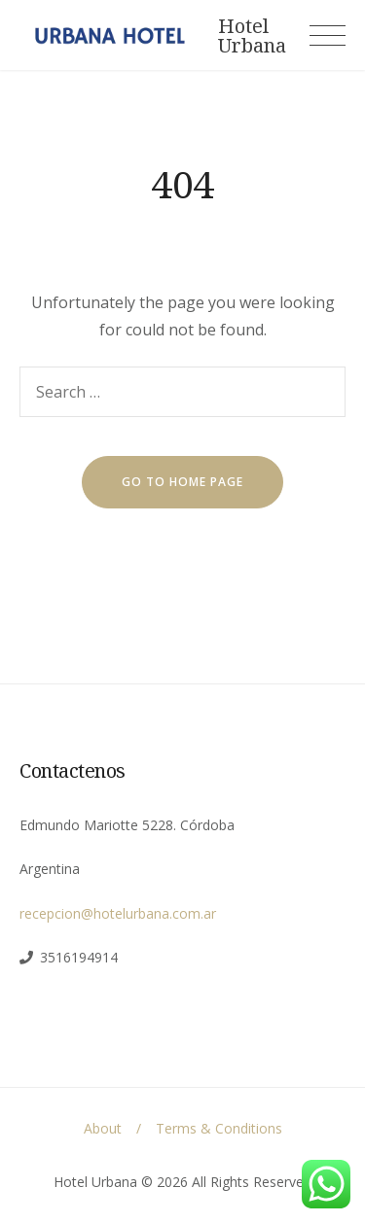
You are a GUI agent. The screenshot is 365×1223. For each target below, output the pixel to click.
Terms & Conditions (219, 1128)
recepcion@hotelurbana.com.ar (117, 913)
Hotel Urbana (252, 36)
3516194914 (79, 957)
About (103, 1128)
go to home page (182, 481)
